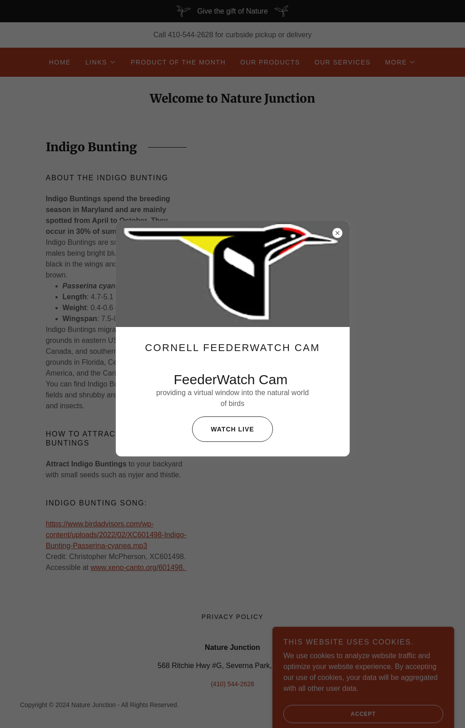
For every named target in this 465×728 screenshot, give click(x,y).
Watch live (223, 429)
